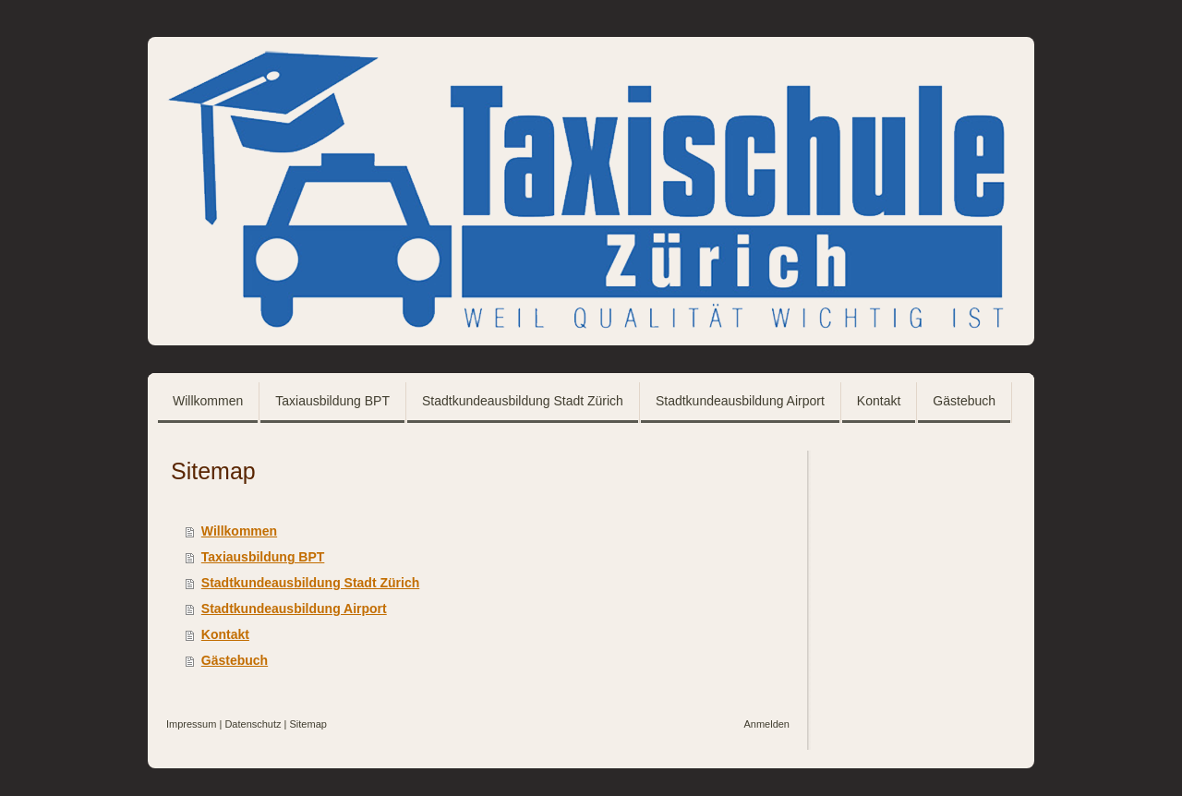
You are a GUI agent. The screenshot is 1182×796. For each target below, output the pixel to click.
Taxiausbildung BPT (263, 556)
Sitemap (308, 724)
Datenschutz (252, 724)
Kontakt (225, 634)
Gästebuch (234, 660)
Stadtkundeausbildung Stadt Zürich (310, 582)
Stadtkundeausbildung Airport (294, 608)
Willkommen (239, 531)
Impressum (191, 724)
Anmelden (766, 724)
